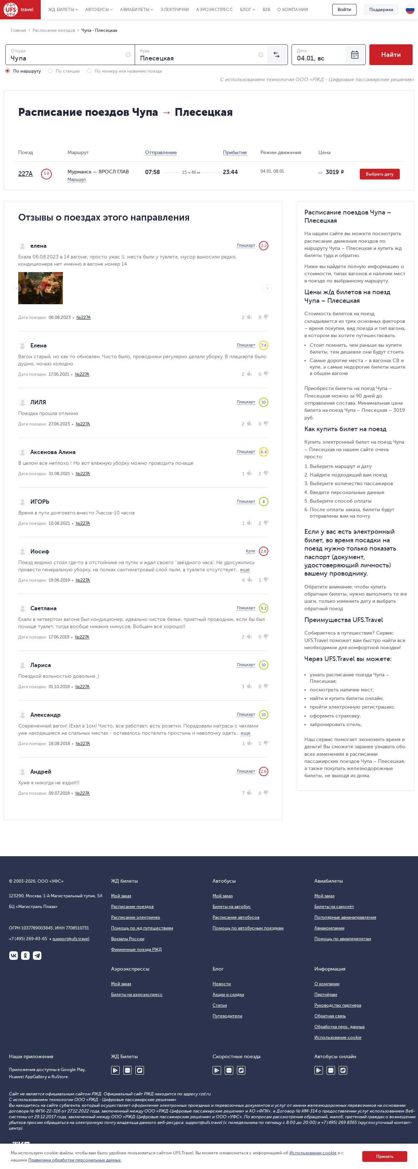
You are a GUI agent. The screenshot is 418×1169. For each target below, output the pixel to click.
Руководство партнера (337, 1005)
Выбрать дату (380, 174)
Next (267, 288)
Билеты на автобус (232, 906)
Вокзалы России (127, 938)
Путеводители (227, 1015)
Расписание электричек (135, 917)
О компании (292, 9)
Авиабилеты (134, 9)
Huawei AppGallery (127, 1070)
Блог (246, 9)
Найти (391, 54)
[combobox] (70, 55)
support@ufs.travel (71, 938)
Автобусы (97, 9)
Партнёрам (325, 994)
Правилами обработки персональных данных (74, 1160)
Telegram (37, 955)
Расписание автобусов (236, 917)
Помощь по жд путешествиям (142, 928)
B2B (266, 9)
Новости (222, 983)
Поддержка (381, 9)
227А (25, 173)
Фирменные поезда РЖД (136, 949)
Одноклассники (25, 955)
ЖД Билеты (61, 9)
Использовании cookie (313, 1152)
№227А (83, 317)
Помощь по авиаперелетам (342, 938)
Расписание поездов (132, 906)
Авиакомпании (329, 928)
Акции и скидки (228, 994)
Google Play (115, 1070)
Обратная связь (330, 1015)
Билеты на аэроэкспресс (137, 994)
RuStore (139, 1070)
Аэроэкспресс (214, 9)
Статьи (220, 1005)
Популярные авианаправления (345, 917)
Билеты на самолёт (334, 906)
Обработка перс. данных (339, 1026)
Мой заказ (121, 895)
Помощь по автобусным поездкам (248, 928)
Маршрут (77, 179)
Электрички (174, 9)
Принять (384, 1156)
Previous (17, 288)
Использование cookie (338, 1037)
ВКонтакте (13, 955)
